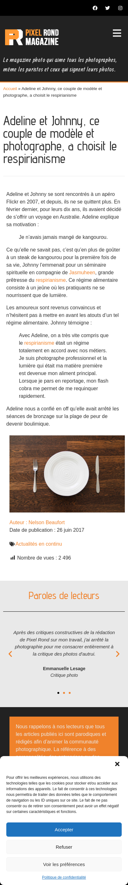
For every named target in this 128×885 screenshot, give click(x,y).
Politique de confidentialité (64, 877)
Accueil (10, 88)
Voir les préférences (64, 864)
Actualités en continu (38, 544)
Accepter (64, 829)
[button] (118, 764)
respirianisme (51, 280)
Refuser (64, 847)
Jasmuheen (82, 272)
